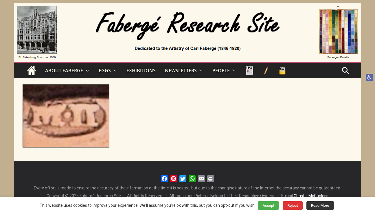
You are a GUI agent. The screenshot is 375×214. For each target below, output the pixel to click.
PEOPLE (221, 70)
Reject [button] (292, 205)
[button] (369, 77)
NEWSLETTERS (181, 70)
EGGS (105, 70)
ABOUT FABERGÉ (64, 70)
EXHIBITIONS (141, 70)
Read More (320, 205)
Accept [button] (268, 205)
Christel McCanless (311, 195)
